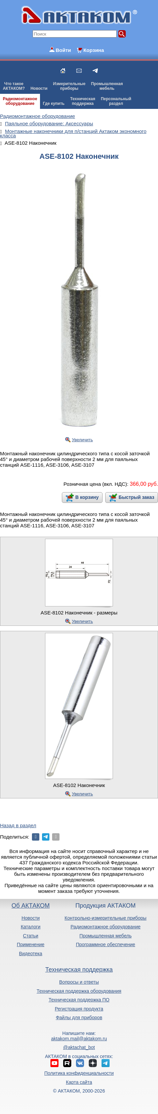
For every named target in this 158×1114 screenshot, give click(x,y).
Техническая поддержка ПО (79, 999)
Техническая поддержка (79, 969)
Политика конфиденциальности (79, 1073)
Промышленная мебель (105, 935)
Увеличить (82, 439)
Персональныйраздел (116, 101)
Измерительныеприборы (69, 86)
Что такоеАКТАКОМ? (14, 86)
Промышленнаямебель (107, 86)
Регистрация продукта (79, 1008)
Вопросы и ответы (79, 982)
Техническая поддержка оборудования (79, 991)
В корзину (87, 497)
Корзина (93, 50)
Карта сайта (79, 1082)
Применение (30, 944)
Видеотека (30, 953)
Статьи (30, 935)
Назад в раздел (18, 825)
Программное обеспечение (105, 944)
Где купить (54, 103)
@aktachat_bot (79, 1047)
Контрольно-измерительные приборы (106, 918)
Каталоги (31, 926)
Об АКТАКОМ (30, 905)
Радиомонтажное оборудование (106, 926)
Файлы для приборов (79, 1017)
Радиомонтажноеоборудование (20, 101)
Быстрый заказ (136, 497)
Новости (39, 88)
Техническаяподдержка (82, 101)
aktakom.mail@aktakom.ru (79, 1038)
